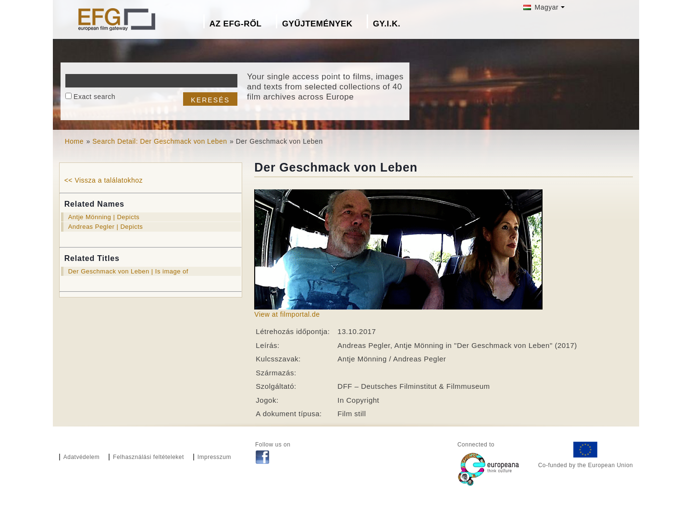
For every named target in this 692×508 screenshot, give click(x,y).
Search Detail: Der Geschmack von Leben (159, 141)
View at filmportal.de (287, 314)
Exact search (94, 96)
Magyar (540, 7)
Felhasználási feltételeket (148, 457)
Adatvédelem (81, 457)
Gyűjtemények (317, 23)
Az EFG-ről (236, 23)
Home (74, 141)
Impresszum (214, 457)
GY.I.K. (386, 23)
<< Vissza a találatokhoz (103, 180)
